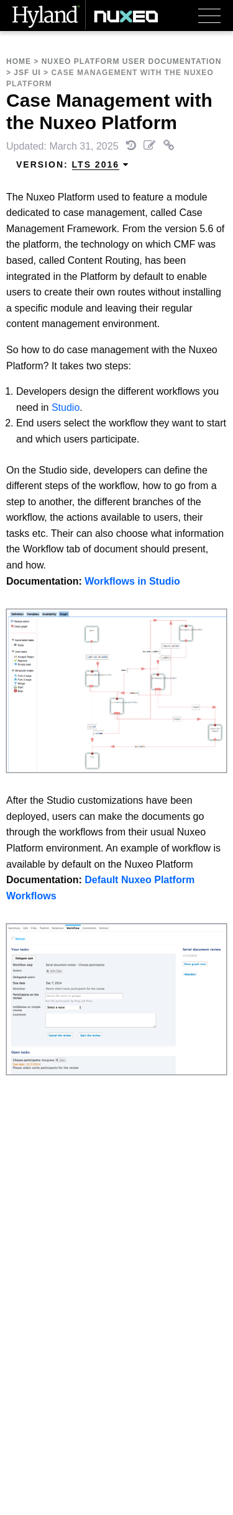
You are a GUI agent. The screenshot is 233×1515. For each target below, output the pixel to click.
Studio (66, 407)
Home (18, 61)
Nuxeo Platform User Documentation (132, 61)
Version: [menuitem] (72, 165)
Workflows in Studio (132, 581)
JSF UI (27, 72)
